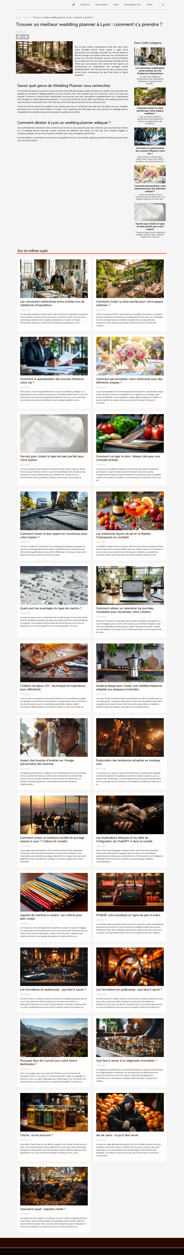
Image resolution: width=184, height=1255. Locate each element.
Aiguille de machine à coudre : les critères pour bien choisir (51, 917)
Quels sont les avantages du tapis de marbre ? (50, 608)
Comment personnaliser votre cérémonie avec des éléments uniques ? (150, 188)
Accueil (19, 17)
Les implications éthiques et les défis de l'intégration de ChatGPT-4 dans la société (124, 839)
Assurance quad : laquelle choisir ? (43, 1209)
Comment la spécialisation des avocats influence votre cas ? (150, 151)
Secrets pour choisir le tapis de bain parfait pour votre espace (150, 226)
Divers (149, 4)
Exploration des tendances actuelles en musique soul (128, 762)
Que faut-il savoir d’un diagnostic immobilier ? (126, 1061)
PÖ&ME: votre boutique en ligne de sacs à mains (128, 915)
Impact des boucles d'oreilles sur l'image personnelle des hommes (47, 762)
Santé (115, 4)
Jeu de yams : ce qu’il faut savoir (117, 1135)
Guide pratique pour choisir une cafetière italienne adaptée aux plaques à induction (129, 687)
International (101, 4)
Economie (85, 4)
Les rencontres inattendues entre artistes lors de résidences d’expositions (150, 71)
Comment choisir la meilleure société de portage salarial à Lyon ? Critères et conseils (52, 839)
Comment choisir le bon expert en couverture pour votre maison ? (54, 535)
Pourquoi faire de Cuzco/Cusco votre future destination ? (48, 1062)
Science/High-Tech (132, 4)
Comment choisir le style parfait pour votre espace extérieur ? (150, 111)
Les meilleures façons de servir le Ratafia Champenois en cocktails (123, 535)
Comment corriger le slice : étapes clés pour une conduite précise (128, 458)
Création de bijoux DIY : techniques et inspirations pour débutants (52, 687)
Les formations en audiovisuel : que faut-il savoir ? (53, 990)
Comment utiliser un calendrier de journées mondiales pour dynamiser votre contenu (124, 610)
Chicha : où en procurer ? (36, 1135)
